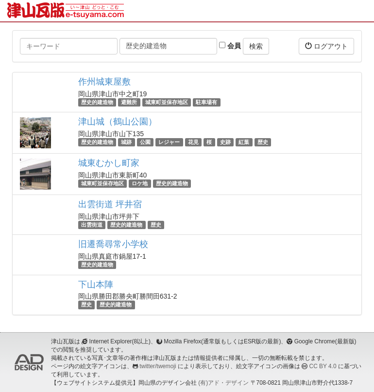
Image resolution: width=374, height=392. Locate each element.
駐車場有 (206, 102)
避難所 (129, 102)
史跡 (225, 142)
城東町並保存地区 (166, 102)
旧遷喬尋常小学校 (113, 244)
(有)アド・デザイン (223, 382)
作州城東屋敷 (104, 82)
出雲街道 (91, 225)
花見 (193, 142)
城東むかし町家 (108, 163)
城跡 (126, 142)
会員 (230, 46)
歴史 (262, 142)
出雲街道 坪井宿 (110, 204)
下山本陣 (95, 284)
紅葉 (243, 142)
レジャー (169, 142)
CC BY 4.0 (323, 366)
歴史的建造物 (97, 102)
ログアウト (326, 46)
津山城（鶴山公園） (117, 121)
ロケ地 (140, 183)
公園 (145, 142)
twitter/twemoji (157, 366)
